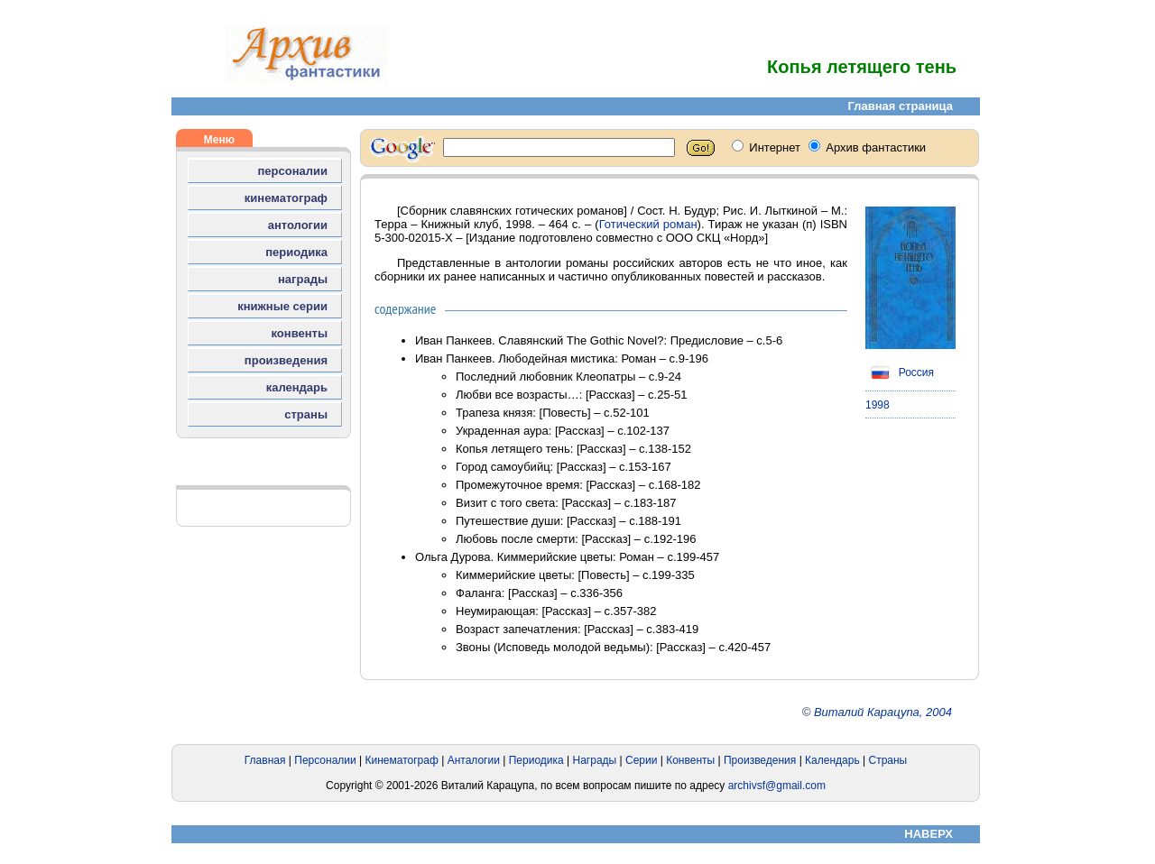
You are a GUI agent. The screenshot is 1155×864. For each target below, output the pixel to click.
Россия (899, 372)
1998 (877, 405)
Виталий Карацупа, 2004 (883, 712)
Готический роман (648, 224)
